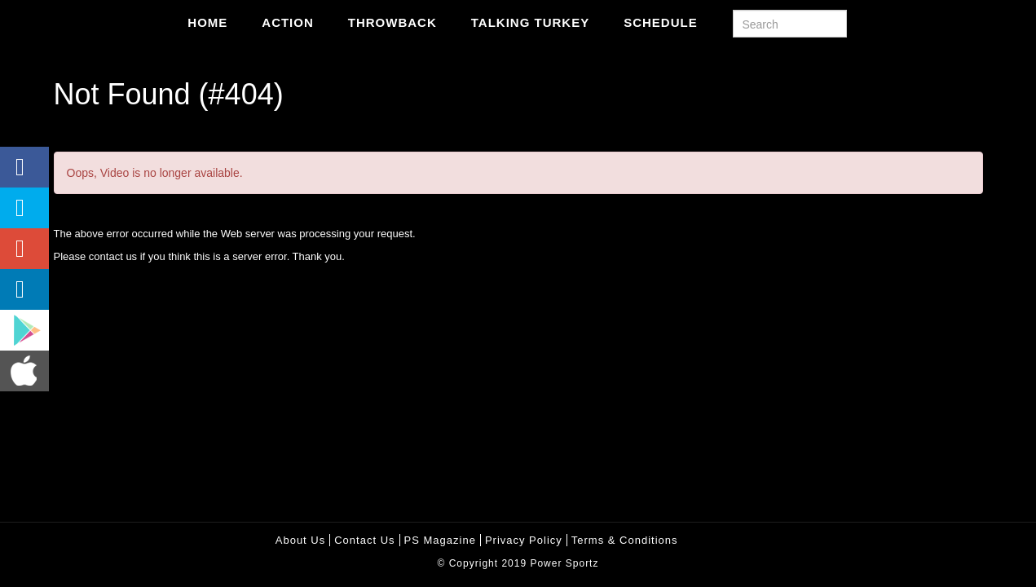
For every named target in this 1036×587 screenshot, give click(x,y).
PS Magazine (440, 540)
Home (207, 22)
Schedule (661, 22)
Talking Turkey (530, 22)
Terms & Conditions (624, 540)
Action (288, 22)
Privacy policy (523, 540)
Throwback (392, 22)
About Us (300, 540)
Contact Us (364, 540)
